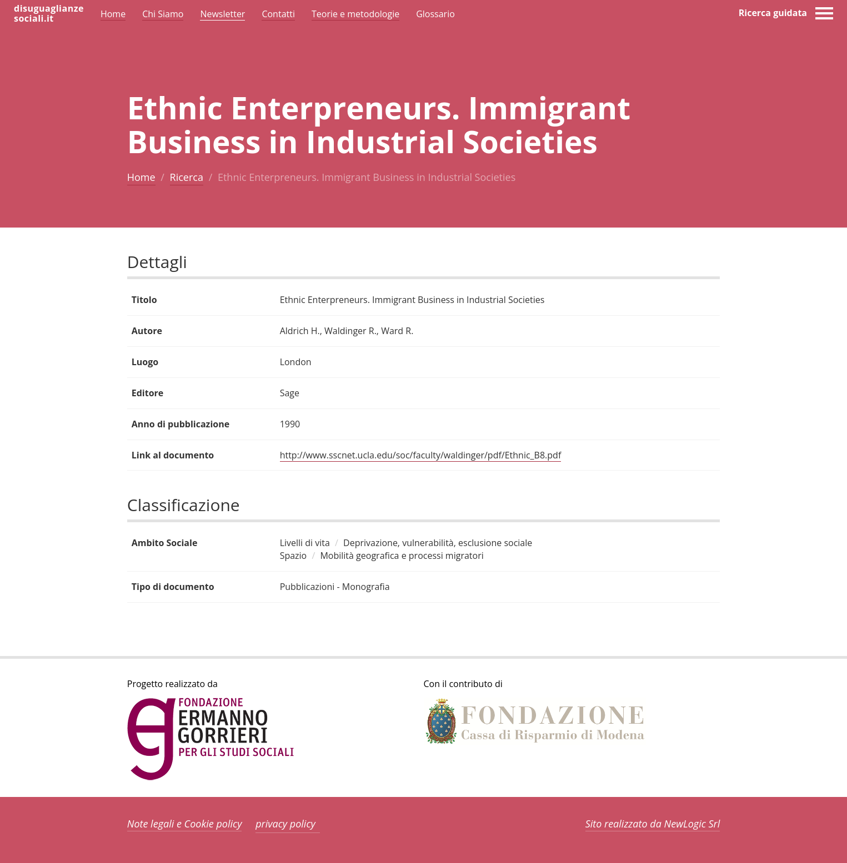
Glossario (435, 14)
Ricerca (186, 177)
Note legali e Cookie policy (184, 823)
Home (141, 177)
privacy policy (285, 823)
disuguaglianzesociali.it (49, 13)
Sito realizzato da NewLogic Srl (652, 823)
